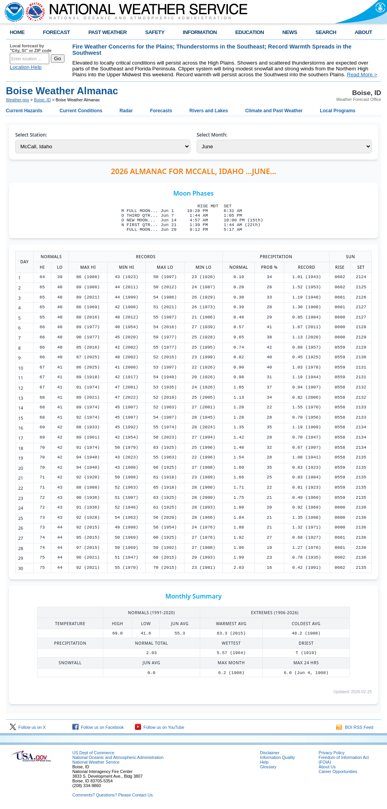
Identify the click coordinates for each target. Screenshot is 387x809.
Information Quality (277, 757)
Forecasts (161, 110)
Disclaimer (270, 752)
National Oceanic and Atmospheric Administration (117, 757)
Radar (126, 110)
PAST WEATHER (107, 32)
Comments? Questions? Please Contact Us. (113, 795)
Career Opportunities (338, 771)
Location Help (26, 67)
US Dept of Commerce (93, 752)
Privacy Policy (331, 752)
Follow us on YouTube (159, 727)
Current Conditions (80, 110)
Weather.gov (17, 99)
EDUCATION (249, 32)
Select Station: (31, 134)
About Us (327, 766)
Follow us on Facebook (98, 727)
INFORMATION (200, 32)
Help (264, 762)
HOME (17, 32)
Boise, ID (42, 99)
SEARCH (325, 32)
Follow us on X (28, 727)
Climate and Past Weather (274, 110)
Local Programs (337, 110)
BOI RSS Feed (354, 727)
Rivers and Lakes (208, 110)
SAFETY (154, 32)
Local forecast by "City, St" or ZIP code (31, 48)
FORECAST (56, 32)
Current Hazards (24, 110)
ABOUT (363, 32)
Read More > (362, 74)
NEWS (289, 32)
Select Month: (212, 134)
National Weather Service (96, 762)
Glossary (268, 766)
